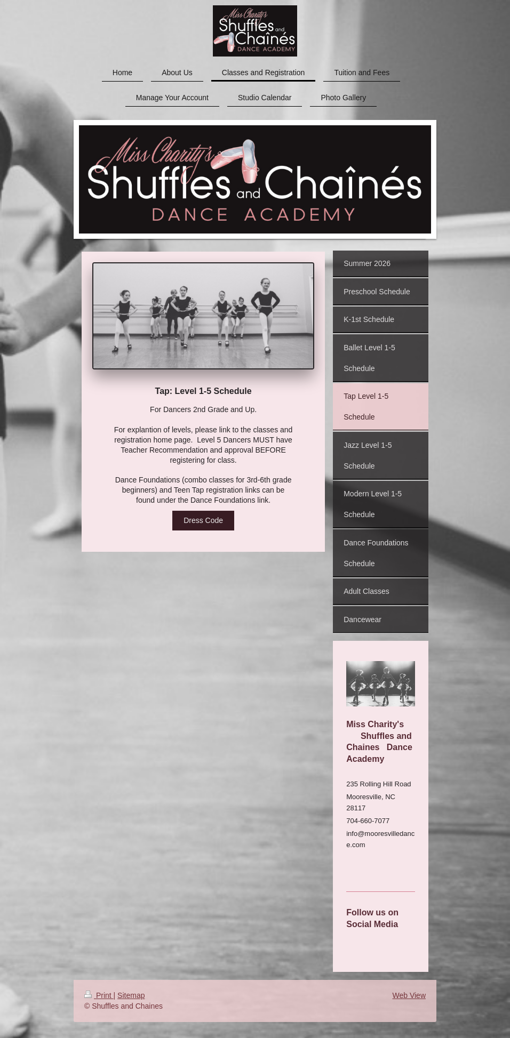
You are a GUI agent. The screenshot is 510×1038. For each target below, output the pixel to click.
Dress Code (203, 520)
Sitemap (131, 995)
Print (99, 995)
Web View (409, 995)
